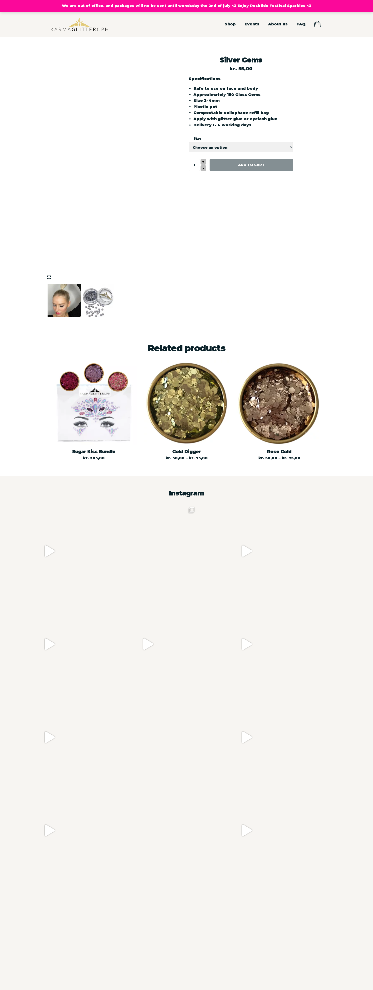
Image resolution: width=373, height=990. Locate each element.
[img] (49, 277)
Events (252, 24)
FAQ (300, 24)
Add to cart (251, 165)
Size (197, 138)
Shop (230, 24)
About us (278, 24)
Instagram (186, 493)
